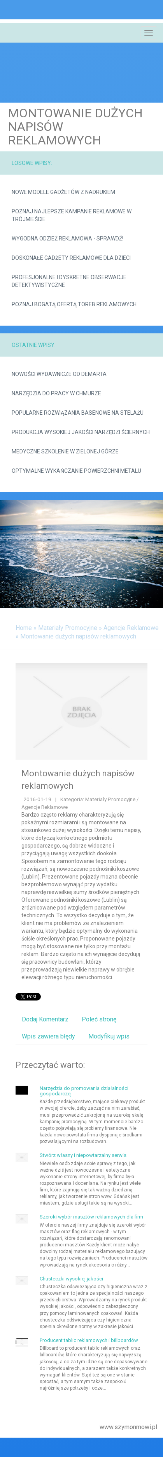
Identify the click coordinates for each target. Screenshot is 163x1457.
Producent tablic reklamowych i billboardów (89, 1340)
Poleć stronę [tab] (99, 1019)
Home (24, 628)
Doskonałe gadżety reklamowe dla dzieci (71, 258)
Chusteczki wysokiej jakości (71, 1279)
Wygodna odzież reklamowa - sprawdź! (67, 238)
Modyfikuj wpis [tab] (109, 1036)
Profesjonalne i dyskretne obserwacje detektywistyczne (69, 281)
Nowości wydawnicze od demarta (59, 374)
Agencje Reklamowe (131, 628)
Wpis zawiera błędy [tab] (48, 1036)
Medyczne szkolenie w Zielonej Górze (65, 451)
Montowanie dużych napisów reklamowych (78, 636)
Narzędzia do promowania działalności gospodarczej (84, 1091)
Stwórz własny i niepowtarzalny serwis (83, 1155)
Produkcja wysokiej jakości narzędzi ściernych (81, 432)
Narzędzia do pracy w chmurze (56, 393)
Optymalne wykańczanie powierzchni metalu (76, 471)
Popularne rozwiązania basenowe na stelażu (78, 413)
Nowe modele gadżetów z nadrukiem (63, 192)
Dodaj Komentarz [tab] (45, 1019)
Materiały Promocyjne (67, 628)
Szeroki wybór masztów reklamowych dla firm (91, 1217)
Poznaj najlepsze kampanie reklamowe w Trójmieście (71, 215)
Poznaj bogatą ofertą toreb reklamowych (74, 304)
